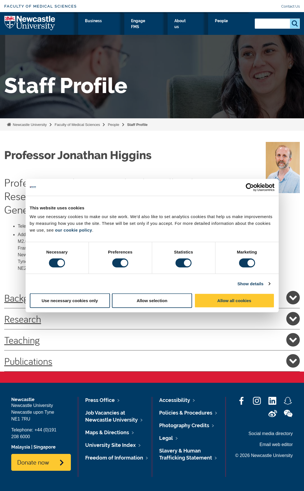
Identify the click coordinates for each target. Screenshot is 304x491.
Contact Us (290, 6)
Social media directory (271, 433)
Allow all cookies (234, 300)
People (238, 27)
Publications (152, 361)
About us (212, 31)
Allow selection (152, 300)
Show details (250, 283)
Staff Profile (137, 125)
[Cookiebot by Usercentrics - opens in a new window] (249, 187)
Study (96, 27)
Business (151, 27)
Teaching (152, 340)
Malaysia (20, 447)
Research (70, 27)
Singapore (44, 447)
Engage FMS (182, 31)
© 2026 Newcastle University (264, 455)
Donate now (33, 462)
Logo (30, 29)
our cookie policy (73, 230)
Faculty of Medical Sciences (40, 6)
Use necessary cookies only (70, 300)
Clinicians (121, 27)
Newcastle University (29, 125)
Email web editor (276, 444)
